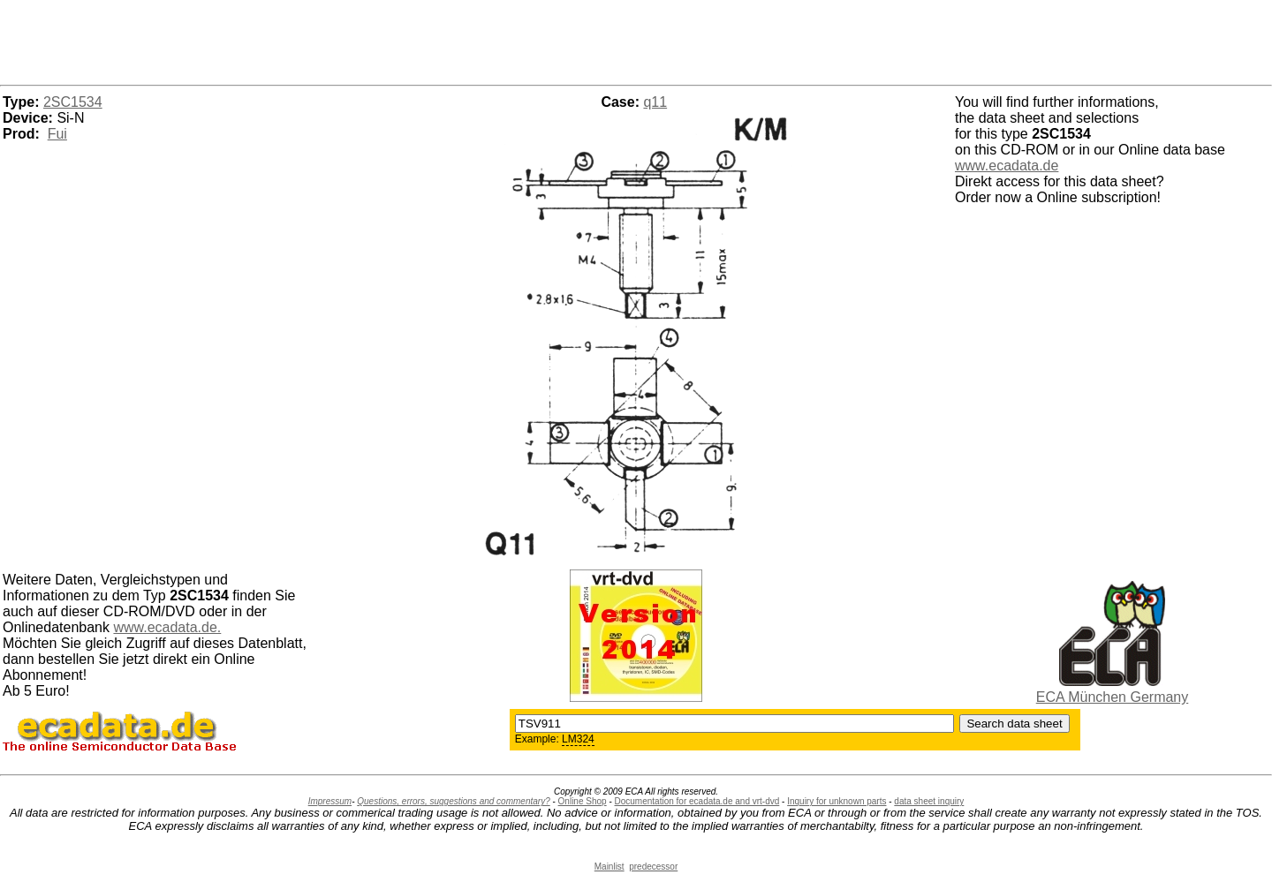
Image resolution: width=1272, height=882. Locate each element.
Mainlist (609, 866)
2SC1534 (72, 101)
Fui (57, 133)
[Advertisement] (636, 39)
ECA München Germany (1112, 697)
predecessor (653, 866)
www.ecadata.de (1006, 165)
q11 (655, 101)
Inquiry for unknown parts (836, 801)
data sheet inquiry (929, 801)
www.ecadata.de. (167, 627)
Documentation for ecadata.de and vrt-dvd (697, 801)
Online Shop (582, 801)
